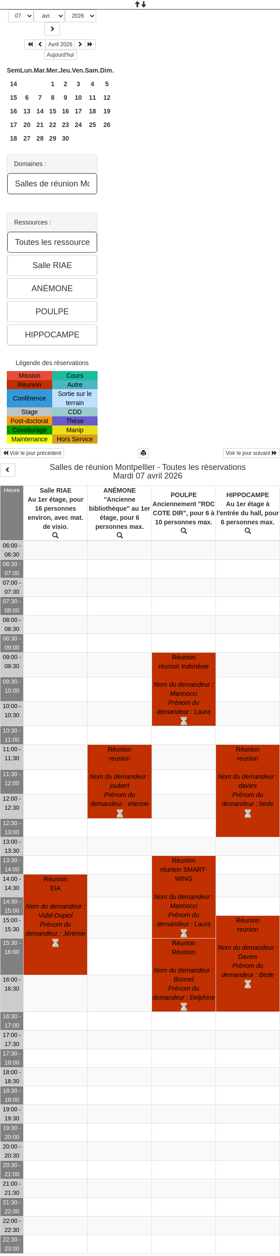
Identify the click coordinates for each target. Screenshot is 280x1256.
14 (13, 84)
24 (78, 124)
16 (13, 111)
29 (52, 138)
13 (27, 111)
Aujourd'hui (60, 55)
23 (65, 124)
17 (78, 111)
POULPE (184, 494)
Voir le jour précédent (32, 453)
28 (40, 138)
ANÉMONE (119, 490)
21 (40, 124)
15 (13, 97)
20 (27, 124)
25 (92, 124)
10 (78, 97)
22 (52, 124)
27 (27, 138)
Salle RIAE (55, 490)
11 (92, 97)
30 (65, 138)
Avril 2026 (60, 44)
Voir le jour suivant (251, 453)
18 (92, 111)
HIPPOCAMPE (247, 494)
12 (107, 97)
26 (107, 124)
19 (107, 111)
